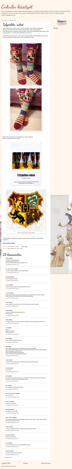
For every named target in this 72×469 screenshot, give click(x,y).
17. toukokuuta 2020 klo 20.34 (12, 413)
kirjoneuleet (13, 248)
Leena (7, 442)
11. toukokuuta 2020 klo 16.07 (12, 306)
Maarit (7, 338)
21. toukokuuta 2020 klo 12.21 (12, 446)
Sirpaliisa (8, 450)
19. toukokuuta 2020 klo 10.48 (12, 422)
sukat (21, 248)
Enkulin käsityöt (17, 6)
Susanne (8, 293)
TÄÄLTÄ (31, 136)
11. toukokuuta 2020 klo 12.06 (12, 272)
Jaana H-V (8, 401)
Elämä (9, 248)
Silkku (7, 258)
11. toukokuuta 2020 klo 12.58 (12, 288)
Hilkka (7, 319)
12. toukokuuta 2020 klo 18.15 (12, 363)
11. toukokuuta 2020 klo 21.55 (12, 334)
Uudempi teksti (5, 463)
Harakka (7, 368)
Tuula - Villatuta (9, 417)
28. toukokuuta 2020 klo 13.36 (12, 454)
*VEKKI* (7, 426)
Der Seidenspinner (10, 268)
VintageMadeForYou (61, 24)
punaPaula (8, 434)
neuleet (18, 248)
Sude (7, 376)
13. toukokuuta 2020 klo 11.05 (12, 397)
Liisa (7, 327)
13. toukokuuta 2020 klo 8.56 (12, 389)
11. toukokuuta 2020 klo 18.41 (12, 315)
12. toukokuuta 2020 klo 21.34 (12, 371)
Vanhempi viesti (45, 463)
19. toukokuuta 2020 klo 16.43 (12, 430)
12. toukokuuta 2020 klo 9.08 (12, 355)
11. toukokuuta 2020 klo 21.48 (12, 323)
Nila (6, 346)
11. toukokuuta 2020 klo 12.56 (12, 280)
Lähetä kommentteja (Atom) (10, 466)
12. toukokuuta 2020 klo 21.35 (12, 381)
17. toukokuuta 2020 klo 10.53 (12, 405)
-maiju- (7, 360)
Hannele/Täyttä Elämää (11, 393)
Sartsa (7, 302)
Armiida (7, 285)
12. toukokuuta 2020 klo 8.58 (12, 342)
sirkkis (7, 310)
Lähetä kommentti (8, 457)
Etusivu (25, 463)
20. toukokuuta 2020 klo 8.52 (12, 438)
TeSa (7, 385)
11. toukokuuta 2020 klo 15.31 (12, 298)
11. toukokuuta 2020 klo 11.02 (12, 264)
